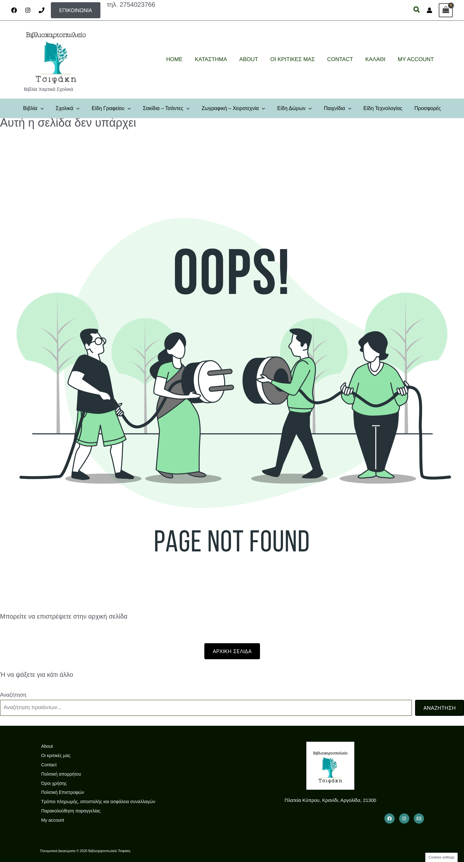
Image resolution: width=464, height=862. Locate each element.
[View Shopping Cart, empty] (446, 10)
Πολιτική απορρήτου (60, 774)
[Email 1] (419, 818)
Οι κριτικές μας (54, 755)
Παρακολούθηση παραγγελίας (70, 810)
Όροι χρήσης (53, 783)
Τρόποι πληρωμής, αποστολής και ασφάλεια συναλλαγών (97, 801)
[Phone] (41, 10)
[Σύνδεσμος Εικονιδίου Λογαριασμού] (429, 10)
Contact (48, 764)
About (46, 746)
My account (51, 820)
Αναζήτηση (13, 695)
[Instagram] (28, 10)
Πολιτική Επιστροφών (61, 792)
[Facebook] (14, 10)
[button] (75, 10)
